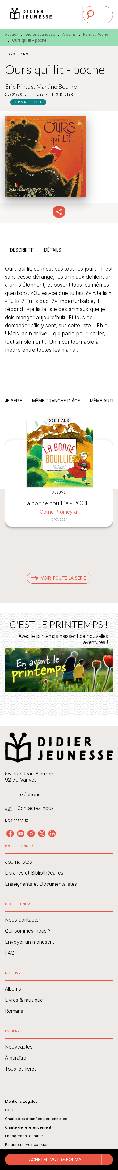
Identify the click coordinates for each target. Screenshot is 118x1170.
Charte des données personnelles (36, 1118)
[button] (55, 94)
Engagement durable (24, 1136)
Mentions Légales (21, 1101)
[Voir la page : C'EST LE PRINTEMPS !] (59, 657)
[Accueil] (31, 14)
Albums (69, 34)
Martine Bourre (56, 86)
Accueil (11, 34)
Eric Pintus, (20, 86)
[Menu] (98, 14)
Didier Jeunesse (40, 34)
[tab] (22, 250)
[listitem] (10, 833)
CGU (9, 1110)
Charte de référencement (28, 1127)
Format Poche (95, 34)
